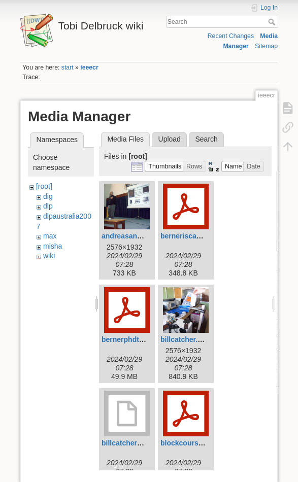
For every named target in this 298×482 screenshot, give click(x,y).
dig (48, 196)
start (67, 67)
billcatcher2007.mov (136, 443)
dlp (48, 206)
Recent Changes (231, 36)
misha (52, 246)
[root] (44, 186)
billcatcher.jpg (184, 339)
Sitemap (266, 46)
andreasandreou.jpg (136, 236)
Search (273, 21)
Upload (169, 139)
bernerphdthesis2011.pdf (144, 339)
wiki (49, 256)
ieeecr (89, 67)
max (49, 236)
